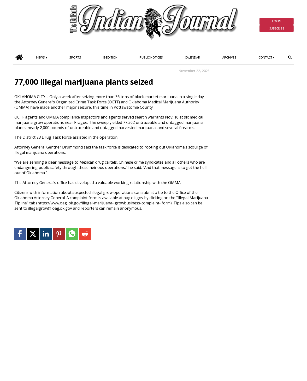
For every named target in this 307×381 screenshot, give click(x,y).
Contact (265, 57)
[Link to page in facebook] (20, 234)
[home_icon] (19, 57)
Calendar (192, 57)
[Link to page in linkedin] (46, 234)
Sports (75, 57)
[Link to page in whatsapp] (72, 234)
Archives (229, 57)
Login (276, 21)
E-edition (110, 57)
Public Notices (151, 57)
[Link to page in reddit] (85, 234)
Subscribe (276, 28)
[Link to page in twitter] (33, 234)
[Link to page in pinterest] (59, 234)
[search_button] (290, 57)
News (40, 57)
